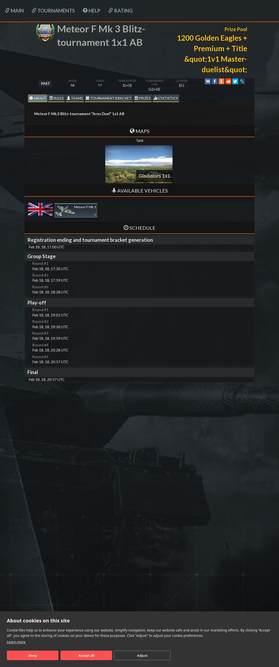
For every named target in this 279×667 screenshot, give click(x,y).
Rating (120, 10)
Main (14, 10)
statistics (166, 98)
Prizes (143, 98)
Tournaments (53, 10)
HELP (91, 10)
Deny (33, 655)
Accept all (86, 655)
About (37, 98)
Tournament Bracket (108, 98)
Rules (56, 98)
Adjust (142, 655)
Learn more (16, 642)
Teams (75, 98)
